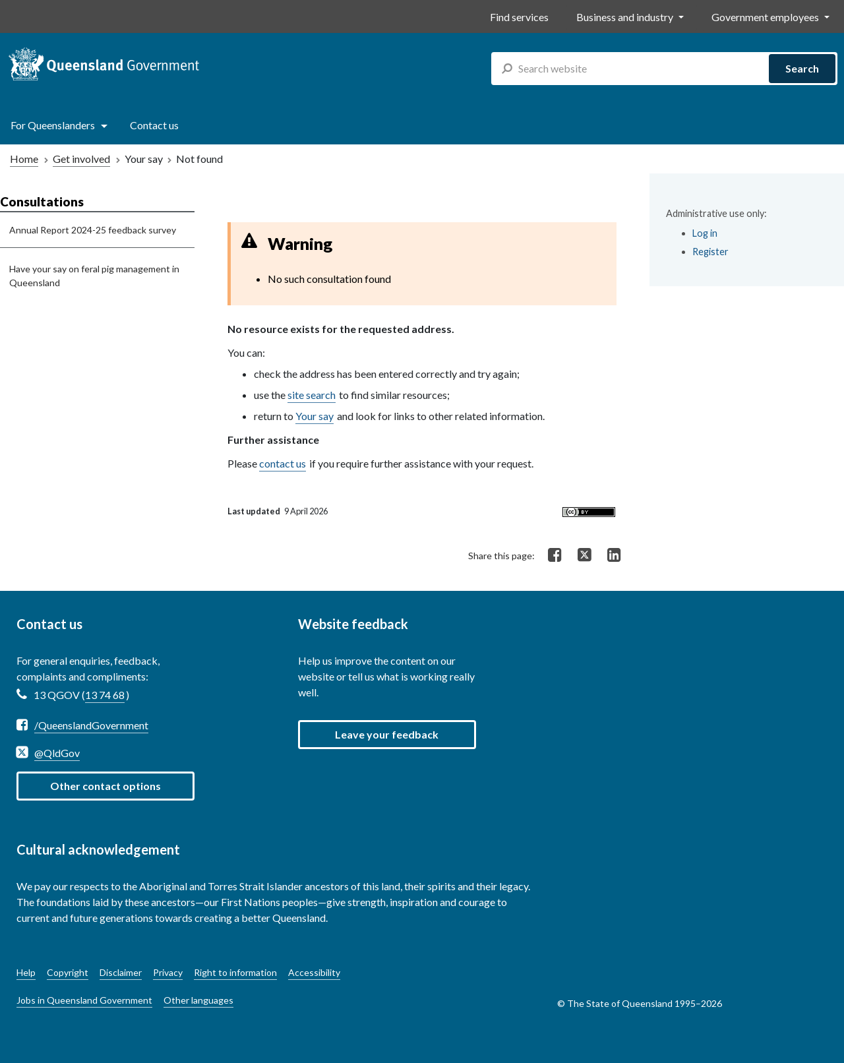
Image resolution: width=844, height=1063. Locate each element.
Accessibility (314, 972)
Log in (704, 233)
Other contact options (105, 785)
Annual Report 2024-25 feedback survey (92, 229)
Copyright (67, 972)
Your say (314, 416)
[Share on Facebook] (555, 555)
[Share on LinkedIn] (614, 555)
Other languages (198, 1000)
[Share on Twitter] (584, 554)
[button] (387, 734)
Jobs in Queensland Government (84, 1000)
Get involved (81, 158)
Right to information (235, 972)
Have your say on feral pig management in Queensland (94, 275)
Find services (519, 17)
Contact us (154, 125)
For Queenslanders (53, 125)
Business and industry (624, 17)
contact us (282, 463)
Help (26, 972)
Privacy (168, 972)
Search (802, 68)
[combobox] (664, 68)
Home (24, 158)
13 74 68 (105, 694)
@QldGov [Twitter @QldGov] (57, 752)
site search (311, 394)
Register (710, 251)
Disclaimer (121, 972)
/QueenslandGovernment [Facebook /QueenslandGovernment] (91, 725)
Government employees (765, 17)
